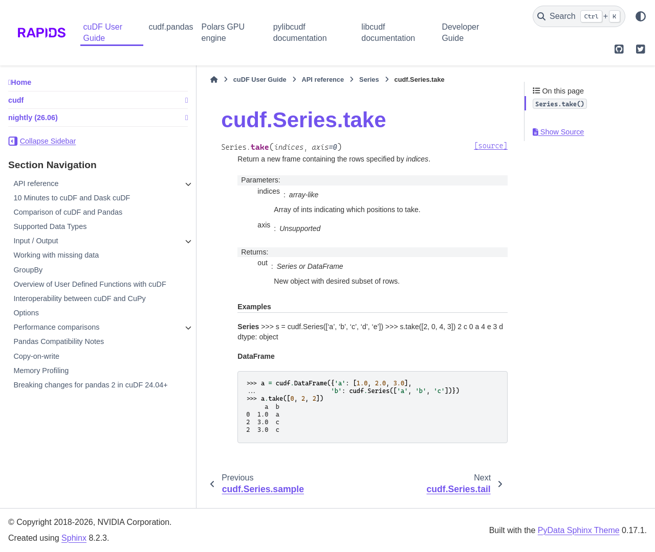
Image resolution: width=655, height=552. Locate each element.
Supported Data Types (49, 226)
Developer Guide (460, 32)
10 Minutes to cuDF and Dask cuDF (71, 198)
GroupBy (27, 270)
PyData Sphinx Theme (579, 530)
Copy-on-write (36, 366)
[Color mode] (641, 16)
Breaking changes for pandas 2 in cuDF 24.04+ (78, 400)
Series (336, 79)
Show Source (558, 132)
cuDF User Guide (102, 32)
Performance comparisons (56, 337)
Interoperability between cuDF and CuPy (79, 309)
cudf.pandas (170, 26)
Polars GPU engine (223, 32)
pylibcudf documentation (300, 32)
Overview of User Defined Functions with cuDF (79, 289)
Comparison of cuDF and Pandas (67, 212)
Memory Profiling (41, 381)
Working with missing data (56, 255)
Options (26, 323)
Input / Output (35, 241)
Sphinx (73, 538)
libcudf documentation (388, 32)
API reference (35, 183)
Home (21, 82)
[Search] (579, 16)
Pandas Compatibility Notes (58, 352)
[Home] (181, 79)
